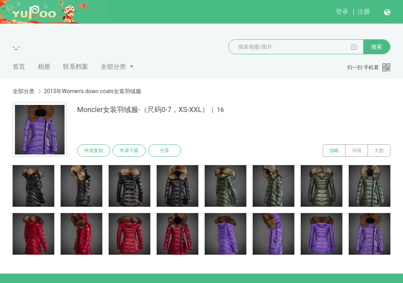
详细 (356, 150)
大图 (379, 150)
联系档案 (75, 66)
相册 (44, 66)
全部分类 (113, 66)
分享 (164, 150)
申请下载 (129, 150)
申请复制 (93, 150)
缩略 (334, 150)
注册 (363, 11)
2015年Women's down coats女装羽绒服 (92, 91)
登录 (342, 11)
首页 (19, 66)
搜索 (376, 47)
